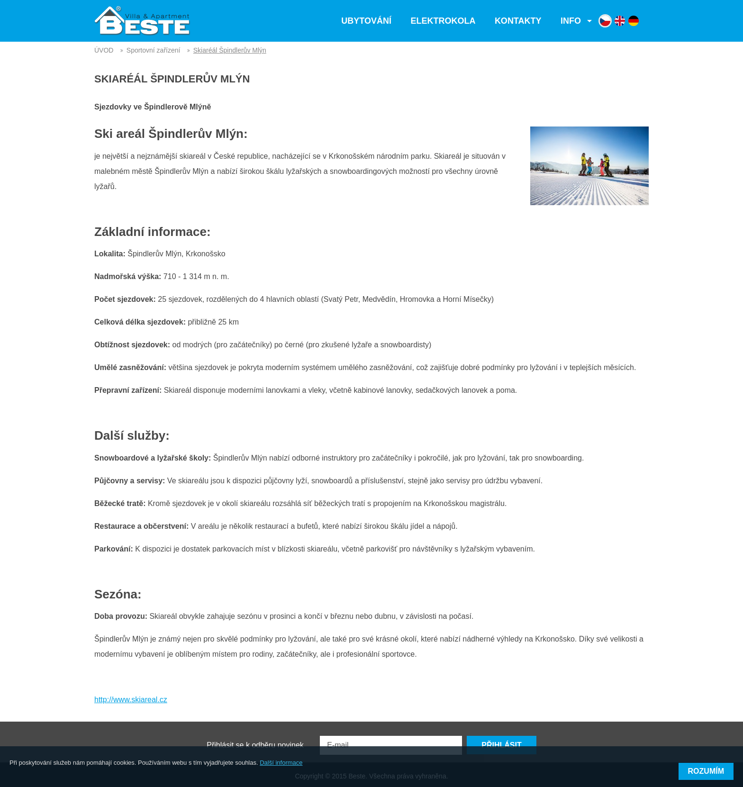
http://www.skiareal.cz (130, 700)
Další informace (281, 772)
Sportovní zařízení (154, 50)
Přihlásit (501, 740)
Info (571, 21)
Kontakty (518, 21)
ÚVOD (103, 50)
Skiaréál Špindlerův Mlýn (229, 50)
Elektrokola (442, 21)
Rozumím (706, 771)
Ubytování (366, 21)
